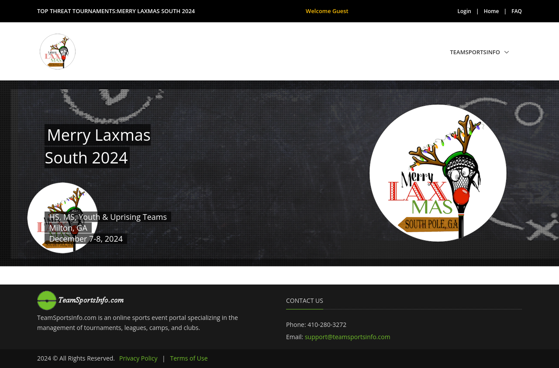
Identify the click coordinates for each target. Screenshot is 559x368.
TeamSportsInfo (475, 52)
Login (464, 11)
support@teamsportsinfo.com (347, 337)
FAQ (516, 11)
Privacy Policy (138, 358)
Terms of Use (188, 358)
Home (491, 11)
